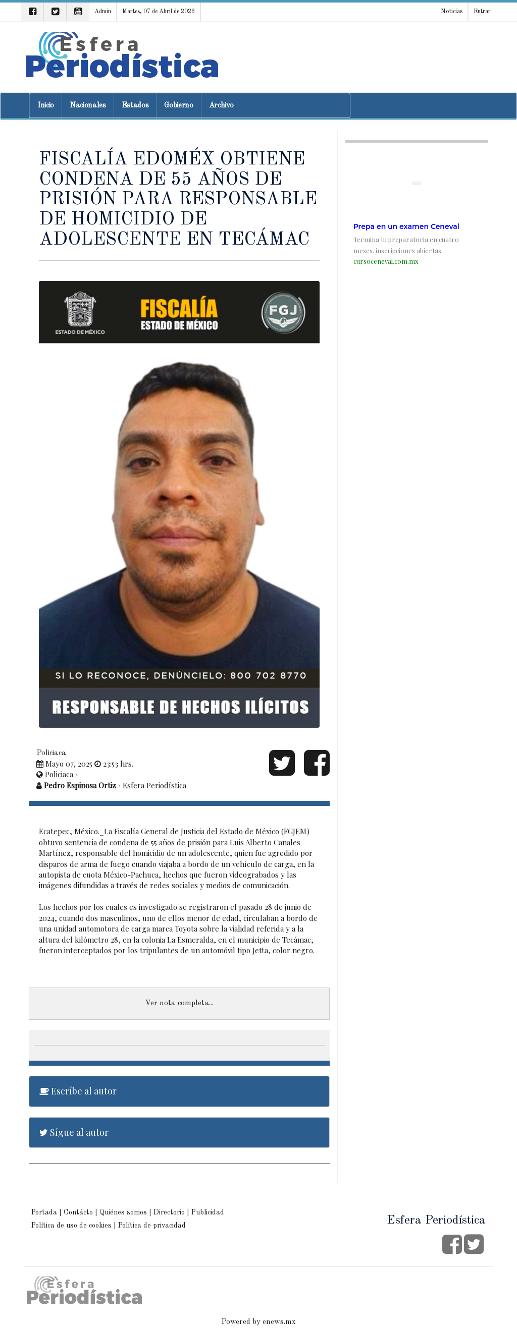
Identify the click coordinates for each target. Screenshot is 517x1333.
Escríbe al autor (78, 1091)
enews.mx (279, 1322)
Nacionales (88, 105)
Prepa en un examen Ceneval (406, 226)
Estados (135, 105)
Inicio (45, 105)
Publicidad (207, 1212)
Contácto (78, 1212)
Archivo (221, 105)
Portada (44, 1212)
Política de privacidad (152, 1225)
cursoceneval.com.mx (386, 261)
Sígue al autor (74, 1132)
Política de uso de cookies (71, 1225)
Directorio (169, 1212)
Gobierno (178, 105)
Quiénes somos (123, 1212)
